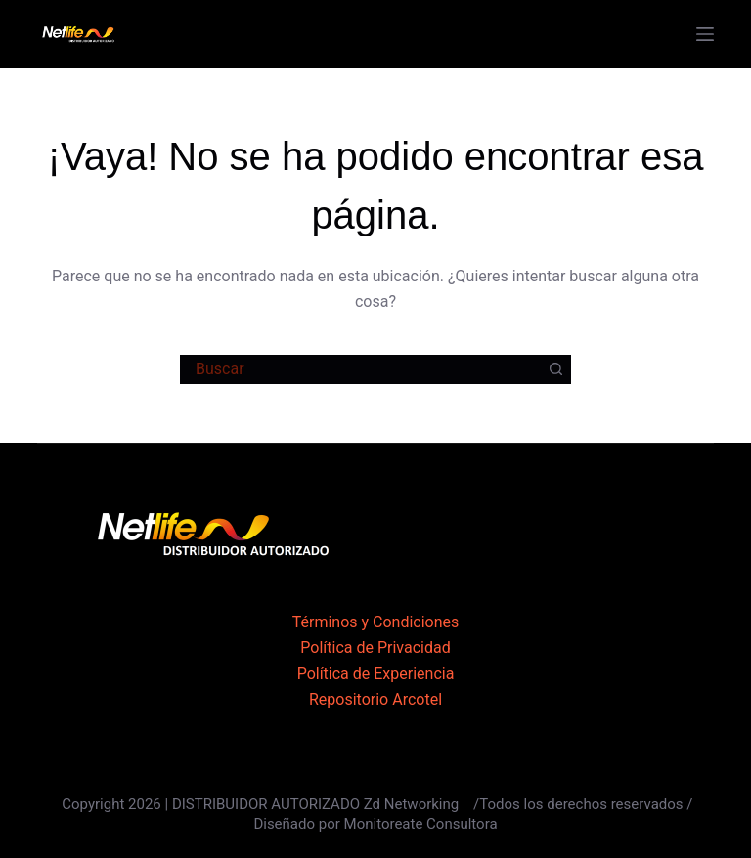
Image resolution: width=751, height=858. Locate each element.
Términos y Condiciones (376, 622)
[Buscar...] (361, 369)
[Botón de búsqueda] (556, 369)
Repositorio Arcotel (375, 699)
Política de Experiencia (376, 674)
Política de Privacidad (375, 647)
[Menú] (705, 34)
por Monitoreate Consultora (408, 824)
